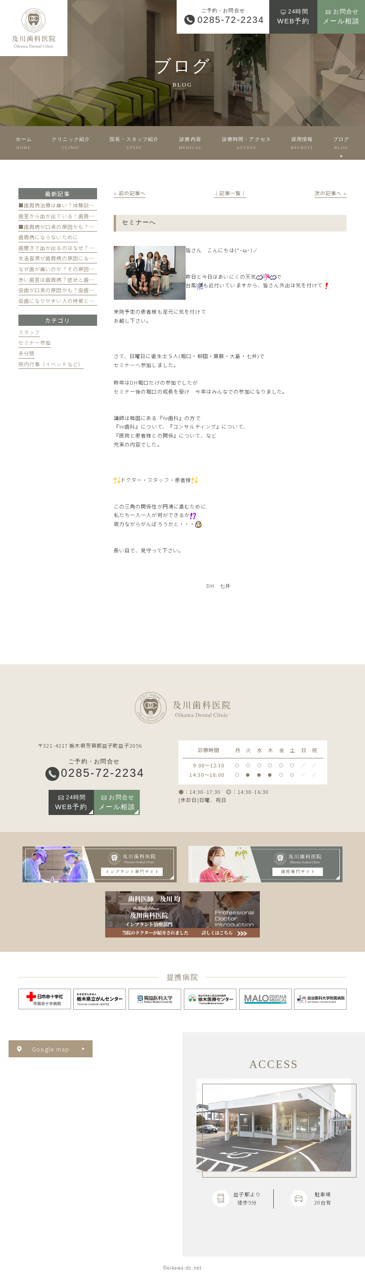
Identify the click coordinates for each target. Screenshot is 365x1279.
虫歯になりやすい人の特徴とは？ (59, 300)
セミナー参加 (34, 342)
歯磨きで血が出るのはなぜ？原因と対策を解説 (75, 247)
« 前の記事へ (130, 193)
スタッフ (29, 332)
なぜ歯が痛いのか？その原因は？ (59, 268)
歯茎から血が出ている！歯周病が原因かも (70, 215)
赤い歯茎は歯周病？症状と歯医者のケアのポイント (81, 279)
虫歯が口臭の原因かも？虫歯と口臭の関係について (81, 289)
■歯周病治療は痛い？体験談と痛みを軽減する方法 (81, 205)
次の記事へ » (331, 193)
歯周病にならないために (48, 237)
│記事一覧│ (230, 193)
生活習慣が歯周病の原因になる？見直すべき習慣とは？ (86, 258)
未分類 (26, 353)
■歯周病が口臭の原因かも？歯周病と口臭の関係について (89, 226)
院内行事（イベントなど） (51, 364)
